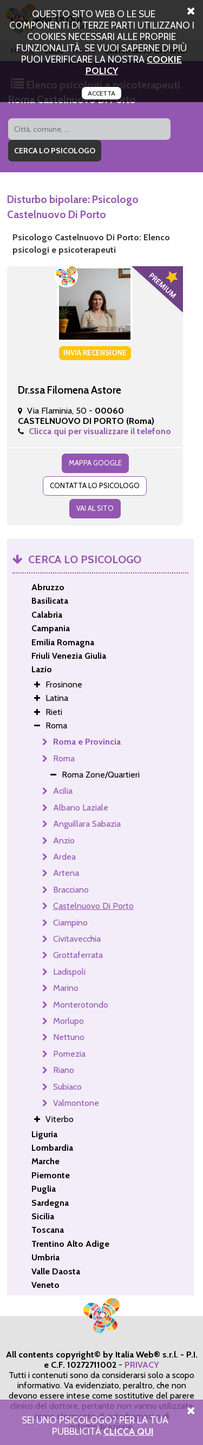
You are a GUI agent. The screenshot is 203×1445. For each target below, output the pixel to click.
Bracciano (71, 889)
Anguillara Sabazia (87, 824)
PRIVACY (142, 1365)
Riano (63, 1070)
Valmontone (76, 1103)
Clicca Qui (128, 1431)
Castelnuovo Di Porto (93, 906)
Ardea (64, 857)
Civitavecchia (77, 939)
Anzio (64, 840)
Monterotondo (80, 1005)
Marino (65, 988)
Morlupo (68, 1021)
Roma (64, 758)
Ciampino (70, 922)
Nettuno (68, 1037)
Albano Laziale (80, 807)
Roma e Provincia (87, 742)
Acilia (63, 791)
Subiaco (67, 1087)
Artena (66, 873)
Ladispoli (69, 972)
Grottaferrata (78, 955)
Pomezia (69, 1054)
